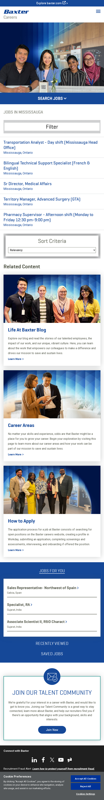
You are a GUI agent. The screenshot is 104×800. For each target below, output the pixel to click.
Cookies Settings (85, 794)
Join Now (52, 730)
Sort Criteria (52, 241)
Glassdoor (69, 759)
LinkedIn (34, 759)
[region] (52, 786)
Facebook (43, 759)
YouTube (61, 759)
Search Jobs (50, 98)
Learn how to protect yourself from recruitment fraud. (63, 768)
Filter (52, 126)
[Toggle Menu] (98, 11)
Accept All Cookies (85, 778)
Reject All (85, 786)
